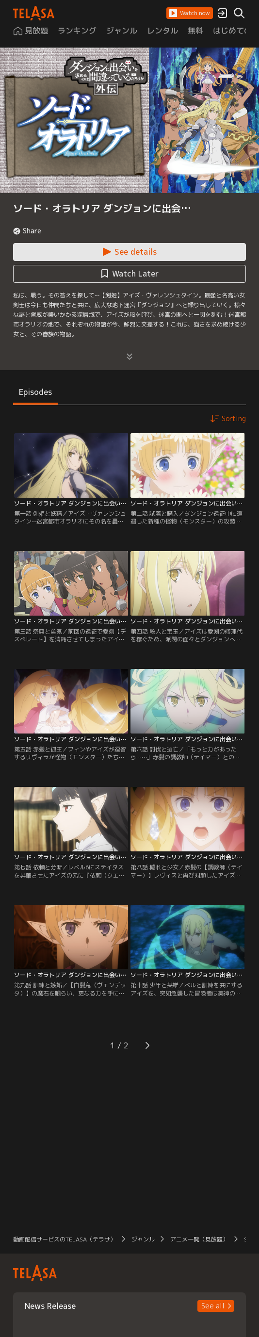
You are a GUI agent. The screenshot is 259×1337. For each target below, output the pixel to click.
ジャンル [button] (143, 1239)
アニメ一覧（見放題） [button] (199, 1239)
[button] (189, 13)
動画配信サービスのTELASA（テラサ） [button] (64, 1239)
